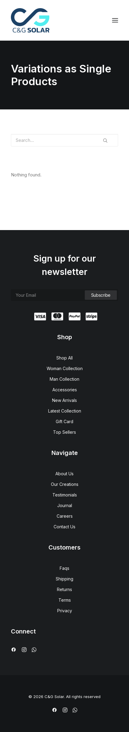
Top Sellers (64, 432)
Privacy (64, 610)
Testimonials (64, 494)
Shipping (64, 578)
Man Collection (64, 379)
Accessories (64, 389)
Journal (64, 505)
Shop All (64, 357)
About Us (64, 473)
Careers (65, 516)
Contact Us (64, 526)
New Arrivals (64, 400)
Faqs (64, 568)
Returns (64, 589)
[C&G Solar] (30, 20)
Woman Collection (65, 368)
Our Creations (64, 484)
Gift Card (64, 421)
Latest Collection (64, 410)
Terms (64, 600)
